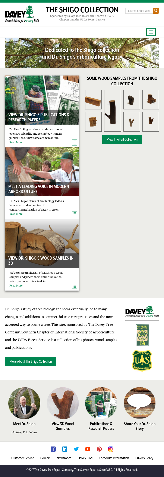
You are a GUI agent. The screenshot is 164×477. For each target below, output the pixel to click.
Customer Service (22, 458)
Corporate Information (114, 458)
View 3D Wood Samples (63, 426)
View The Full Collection (122, 139)
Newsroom (64, 458)
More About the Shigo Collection (31, 361)
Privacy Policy (144, 458)
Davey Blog (85, 458)
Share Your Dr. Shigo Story (139, 426)
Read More (15, 142)
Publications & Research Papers (101, 426)
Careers (45, 458)
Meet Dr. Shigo (24, 423)
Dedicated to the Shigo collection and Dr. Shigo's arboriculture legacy (82, 53)
